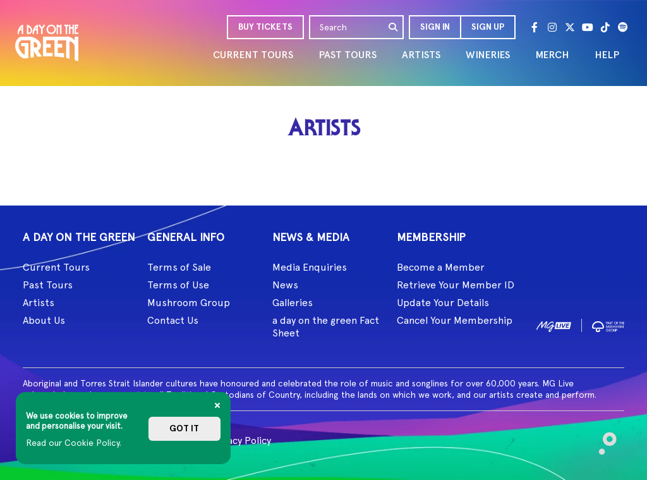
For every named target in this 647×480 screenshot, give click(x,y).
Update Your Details (443, 303)
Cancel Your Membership (454, 320)
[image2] (608, 325)
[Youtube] (587, 27)
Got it (184, 428)
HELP (607, 55)
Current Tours (56, 267)
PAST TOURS (347, 55)
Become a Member (441, 267)
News (285, 285)
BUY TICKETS (265, 27)
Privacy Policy (240, 440)
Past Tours (48, 285)
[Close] (217, 405)
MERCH (552, 55)
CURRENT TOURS (253, 55)
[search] (394, 27)
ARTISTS (421, 55)
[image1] (553, 325)
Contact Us (172, 320)
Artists (38, 303)
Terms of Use (178, 285)
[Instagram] (552, 27)
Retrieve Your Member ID (455, 285)
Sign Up (487, 27)
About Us (44, 320)
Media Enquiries (309, 267)
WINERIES (488, 55)
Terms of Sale (179, 267)
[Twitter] (570, 27)
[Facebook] (534, 27)
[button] (434, 27)
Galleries (292, 303)
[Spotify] (623, 27)
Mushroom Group (188, 303)
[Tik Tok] (605, 27)
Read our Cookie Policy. (73, 443)
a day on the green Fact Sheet (325, 326)
